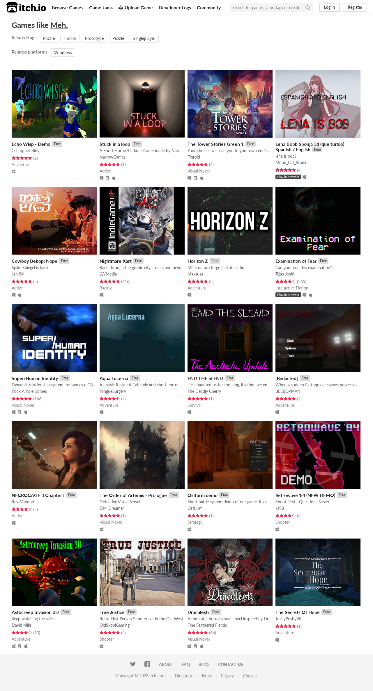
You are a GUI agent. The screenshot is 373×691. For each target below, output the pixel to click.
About (166, 664)
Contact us (230, 664)
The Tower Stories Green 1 (216, 144)
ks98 (279, 508)
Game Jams (101, 7)
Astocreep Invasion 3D (35, 612)
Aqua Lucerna (114, 378)
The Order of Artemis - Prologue (133, 495)
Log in (329, 7)
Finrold (194, 156)
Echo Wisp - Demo (31, 144)
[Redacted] (286, 378)
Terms (206, 675)
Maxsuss (195, 273)
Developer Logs (175, 7)
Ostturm (195, 508)
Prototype (94, 38)
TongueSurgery (113, 391)
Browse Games (67, 7)
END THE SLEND (205, 378)
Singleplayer (144, 38)
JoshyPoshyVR (288, 618)
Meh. (59, 25)
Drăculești (198, 612)
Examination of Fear (296, 261)
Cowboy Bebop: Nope (34, 261)
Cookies (250, 675)
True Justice (112, 612)
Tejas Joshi (284, 273)
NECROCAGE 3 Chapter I (38, 495)
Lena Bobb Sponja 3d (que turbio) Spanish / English (309, 146)
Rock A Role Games (29, 391)
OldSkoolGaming (115, 625)
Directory (183, 675)
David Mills (21, 625)
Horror (69, 38)
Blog (204, 664)
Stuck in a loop (115, 144)
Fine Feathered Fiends (207, 625)
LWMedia (108, 273)
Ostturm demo (203, 495)
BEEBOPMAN (287, 391)
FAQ (186, 664)
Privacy (227, 675)
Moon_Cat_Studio (291, 162)
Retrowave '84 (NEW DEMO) (305, 495)
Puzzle (49, 38)
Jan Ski (18, 273)
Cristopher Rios (25, 150)
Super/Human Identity (35, 378)
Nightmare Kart (116, 261)
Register (355, 7)
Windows (63, 52)
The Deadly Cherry (204, 391)
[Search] (307, 7)
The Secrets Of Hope (297, 612)
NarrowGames (112, 156)
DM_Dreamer (112, 508)
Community (209, 7)
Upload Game (136, 7)
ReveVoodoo (23, 501)
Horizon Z (198, 261)
